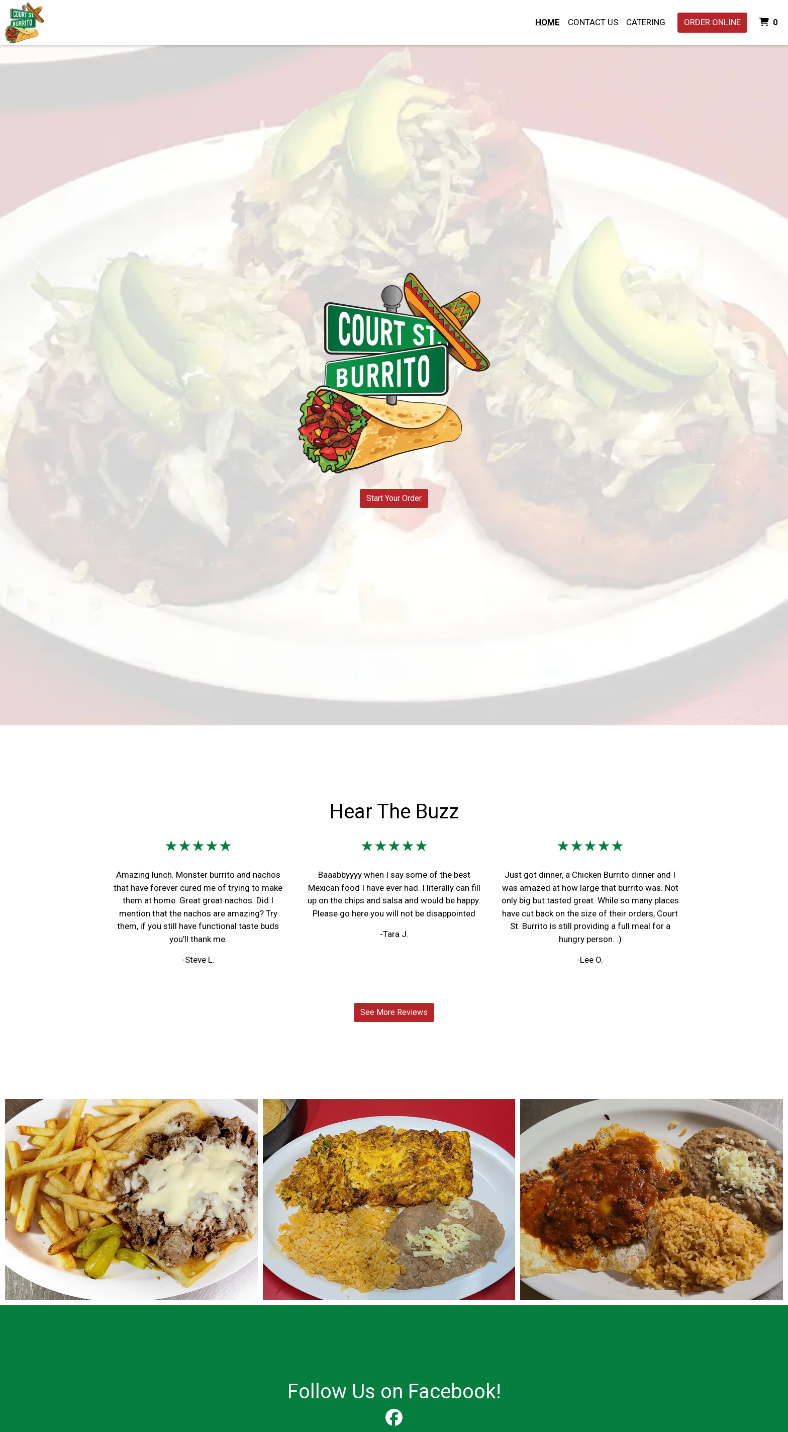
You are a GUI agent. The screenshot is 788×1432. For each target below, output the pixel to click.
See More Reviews (394, 1012)
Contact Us (593, 22)
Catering (645, 22)
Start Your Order (394, 498)
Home (547, 22)
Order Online (712, 22)
